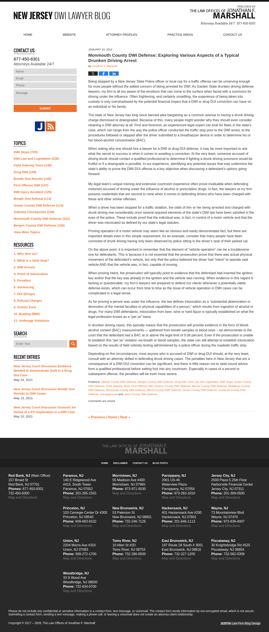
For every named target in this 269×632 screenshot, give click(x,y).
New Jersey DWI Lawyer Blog (62, 15)
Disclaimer (120, 463)
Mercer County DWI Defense (209, 386)
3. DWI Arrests (24, 267)
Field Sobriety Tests (118, 386)
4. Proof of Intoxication (31, 274)
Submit (45, 108)
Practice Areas (180, 34)
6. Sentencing (24, 287)
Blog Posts (160, 463)
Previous (96, 417)
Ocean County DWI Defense (199, 390)
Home (28, 34)
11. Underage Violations (31, 320)
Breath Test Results (32, 178)
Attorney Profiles (121, 34)
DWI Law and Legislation (203, 381)
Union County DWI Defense (140, 394)
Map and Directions (22, 497)
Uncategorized (109, 394)
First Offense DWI (142, 386)
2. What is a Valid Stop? (31, 260)
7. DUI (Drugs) (24, 294)
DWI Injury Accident (32, 192)
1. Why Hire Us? (26, 253)
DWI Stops (226, 381)
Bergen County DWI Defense (155, 381)
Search (73, 344)
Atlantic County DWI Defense (118, 381)
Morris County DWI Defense (164, 390)
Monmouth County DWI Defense (125, 390)
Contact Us (140, 463)
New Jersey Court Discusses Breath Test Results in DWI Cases (44, 391)
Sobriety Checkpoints (34, 212)
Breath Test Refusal (32, 198)
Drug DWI (181, 381)
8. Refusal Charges (28, 300)
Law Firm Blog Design (240, 623)
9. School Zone (25, 307)
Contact (232, 34)
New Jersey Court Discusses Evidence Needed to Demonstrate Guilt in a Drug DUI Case (43, 370)
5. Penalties (22, 280)
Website (69, 34)
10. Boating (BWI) (27, 314)
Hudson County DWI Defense (172, 386)
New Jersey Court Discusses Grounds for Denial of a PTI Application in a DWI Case (45, 410)
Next (125, 417)
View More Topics (27, 232)
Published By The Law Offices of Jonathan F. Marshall (222, 15)
